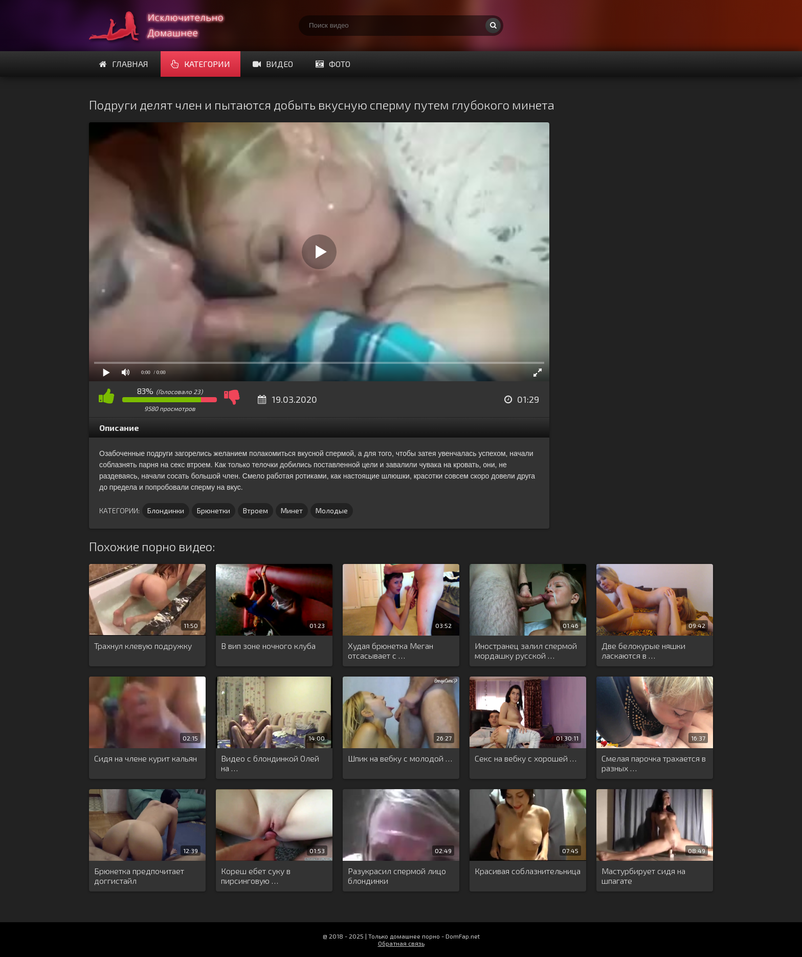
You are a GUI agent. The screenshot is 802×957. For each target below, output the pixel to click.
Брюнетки (213, 510)
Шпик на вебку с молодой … (400, 758)
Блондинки (165, 510)
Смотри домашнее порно (165, 25)
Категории (200, 64)
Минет (292, 510)
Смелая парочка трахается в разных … (654, 763)
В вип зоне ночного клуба (268, 645)
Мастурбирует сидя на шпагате (643, 875)
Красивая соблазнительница (528, 871)
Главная (123, 64)
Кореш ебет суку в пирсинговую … (256, 875)
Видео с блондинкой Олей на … (270, 763)
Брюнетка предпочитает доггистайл (139, 875)
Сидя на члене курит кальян (145, 758)
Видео (273, 64)
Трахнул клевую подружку (143, 645)
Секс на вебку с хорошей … (525, 758)
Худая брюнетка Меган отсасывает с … (390, 650)
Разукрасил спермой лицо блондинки (397, 875)
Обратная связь (401, 943)
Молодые (332, 510)
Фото (333, 64)
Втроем (255, 510)
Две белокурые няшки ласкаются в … (643, 650)
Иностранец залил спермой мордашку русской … (526, 650)
